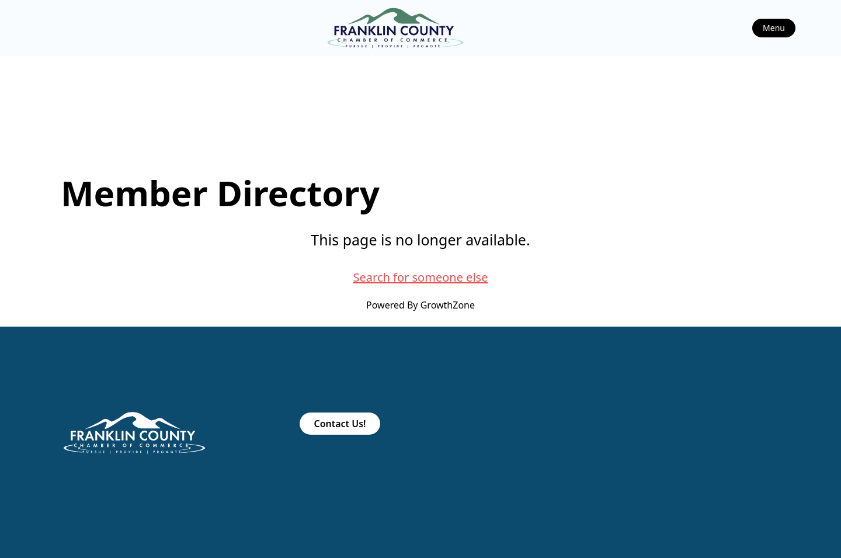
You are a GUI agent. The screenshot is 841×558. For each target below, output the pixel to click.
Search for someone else (420, 277)
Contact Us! (340, 423)
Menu (774, 27)
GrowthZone (447, 305)
